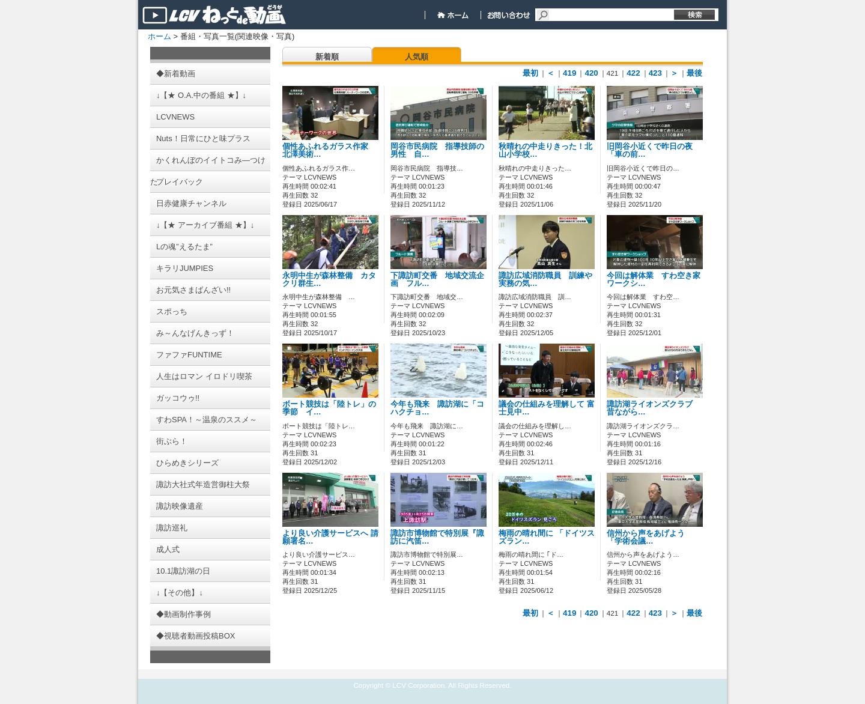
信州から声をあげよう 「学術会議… (650, 537)
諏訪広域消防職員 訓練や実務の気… (545, 280)
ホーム (159, 36)
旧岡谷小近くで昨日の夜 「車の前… (653, 150)
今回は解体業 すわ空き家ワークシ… (653, 280)
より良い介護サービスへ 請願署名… (330, 537)
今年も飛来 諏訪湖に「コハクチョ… (437, 408)
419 (569, 72)
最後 (694, 72)
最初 (530, 72)
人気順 (416, 56)
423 (655, 72)
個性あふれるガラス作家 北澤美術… (329, 150)
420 (591, 72)
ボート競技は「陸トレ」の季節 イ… (329, 408)
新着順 (327, 56)
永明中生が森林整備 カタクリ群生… (329, 280)
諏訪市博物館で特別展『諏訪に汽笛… (437, 537)
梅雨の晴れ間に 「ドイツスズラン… (547, 537)
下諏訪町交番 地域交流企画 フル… (437, 280)
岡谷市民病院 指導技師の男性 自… (437, 150)
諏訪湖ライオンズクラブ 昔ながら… (653, 408)
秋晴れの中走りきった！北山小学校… (545, 150)
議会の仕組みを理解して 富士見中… (547, 408)
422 (633, 72)
